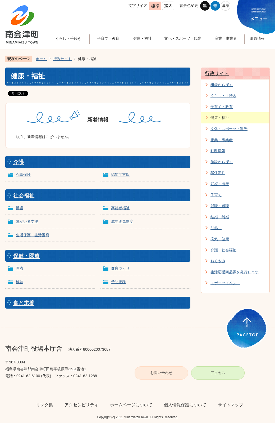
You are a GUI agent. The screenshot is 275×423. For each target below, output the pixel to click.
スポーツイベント (225, 283)
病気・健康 (219, 239)
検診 (19, 282)
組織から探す (221, 85)
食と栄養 (23, 303)
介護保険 (23, 174)
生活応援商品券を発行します (234, 272)
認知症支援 (120, 174)
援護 (19, 208)
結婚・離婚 (219, 217)
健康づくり (120, 268)
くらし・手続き (223, 95)
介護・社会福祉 (223, 250)
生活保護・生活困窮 (32, 235)
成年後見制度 (122, 221)
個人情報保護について (185, 405)
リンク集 (44, 405)
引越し (216, 228)
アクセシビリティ (81, 405)
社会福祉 (23, 195)
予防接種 (118, 282)
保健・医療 (26, 256)
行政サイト (62, 59)
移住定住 (217, 173)
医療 (19, 268)
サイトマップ (230, 405)
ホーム (41, 59)
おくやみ (217, 261)
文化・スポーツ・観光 (229, 129)
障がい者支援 (27, 221)
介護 (18, 162)
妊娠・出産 (219, 184)
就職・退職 (219, 206)
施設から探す (221, 162)
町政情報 (217, 151)
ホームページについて (131, 405)
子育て (216, 195)
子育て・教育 (221, 107)
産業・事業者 (221, 140)
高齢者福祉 (120, 208)
